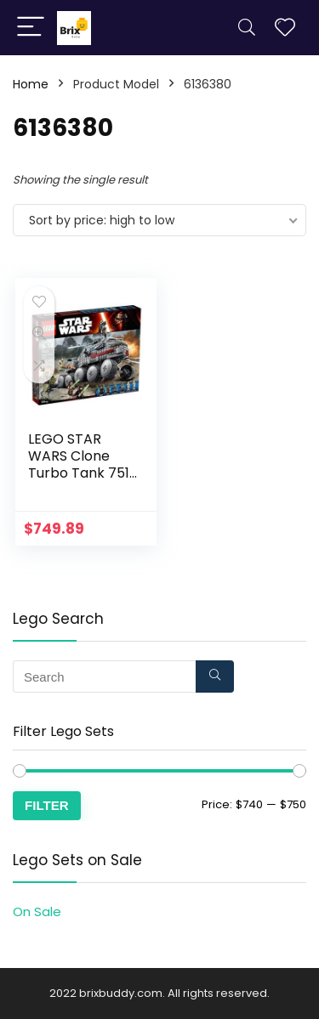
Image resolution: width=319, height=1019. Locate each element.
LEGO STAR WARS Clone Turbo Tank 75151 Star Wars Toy (85, 464)
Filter (47, 805)
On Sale (37, 911)
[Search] (246, 27)
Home (30, 84)
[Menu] (30, 27)
